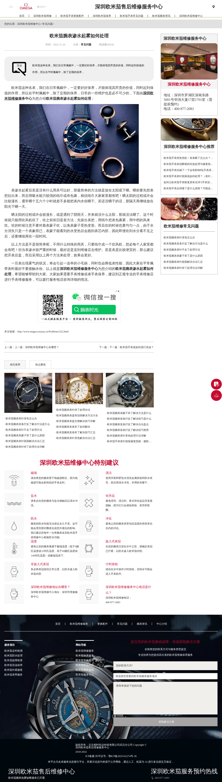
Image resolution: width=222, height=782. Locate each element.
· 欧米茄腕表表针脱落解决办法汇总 (24, 441)
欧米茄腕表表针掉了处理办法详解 (183, 267)
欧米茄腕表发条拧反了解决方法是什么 (186, 243)
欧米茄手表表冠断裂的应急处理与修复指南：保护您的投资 (189, 164)
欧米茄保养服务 (85, 655)
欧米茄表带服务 (13, 674)
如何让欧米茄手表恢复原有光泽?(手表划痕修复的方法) (189, 182)
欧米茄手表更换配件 (72, 16)
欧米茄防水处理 (13, 655)
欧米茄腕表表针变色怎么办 (179, 237)
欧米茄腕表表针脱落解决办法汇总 (183, 261)
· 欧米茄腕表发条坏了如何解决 (72, 426)
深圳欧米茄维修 (42, 16)
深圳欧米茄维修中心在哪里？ (42, 347)
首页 (21, 16)
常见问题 (47, 24)
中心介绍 (162, 624)
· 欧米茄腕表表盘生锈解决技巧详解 (75, 421)
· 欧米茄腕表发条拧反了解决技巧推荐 (127, 430)
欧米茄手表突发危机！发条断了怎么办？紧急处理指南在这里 (189, 157)
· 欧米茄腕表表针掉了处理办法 (72, 409)
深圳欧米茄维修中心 (191, 16)
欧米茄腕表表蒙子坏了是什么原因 (183, 255)
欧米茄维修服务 (79, 624)
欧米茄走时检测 (13, 650)
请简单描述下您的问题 (165, 698)
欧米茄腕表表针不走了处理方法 (182, 249)
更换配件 (102, 624)
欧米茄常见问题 (85, 665)
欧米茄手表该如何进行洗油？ (137, 347)
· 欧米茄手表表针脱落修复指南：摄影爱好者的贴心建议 (129, 441)
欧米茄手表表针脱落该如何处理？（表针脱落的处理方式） (189, 176)
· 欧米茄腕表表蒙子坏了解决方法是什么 (128, 413)
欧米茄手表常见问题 (131, 16)
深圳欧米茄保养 (102, 16)
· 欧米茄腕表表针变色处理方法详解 (126, 435)
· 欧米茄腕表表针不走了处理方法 (23, 429)
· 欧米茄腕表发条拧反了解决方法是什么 (27, 424)
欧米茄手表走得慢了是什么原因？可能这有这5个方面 (189, 188)
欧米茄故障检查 (13, 660)
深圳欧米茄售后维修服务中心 (92, 747)
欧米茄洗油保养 (13, 665)
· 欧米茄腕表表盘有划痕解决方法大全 (76, 415)
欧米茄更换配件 (85, 660)
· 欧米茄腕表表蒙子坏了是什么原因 (24, 435)
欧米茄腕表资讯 (161, 16)
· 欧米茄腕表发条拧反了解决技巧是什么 (128, 418)
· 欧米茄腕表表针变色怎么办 (20, 418)
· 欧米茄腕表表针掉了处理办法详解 (24, 446)
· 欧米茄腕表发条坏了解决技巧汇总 (75, 432)
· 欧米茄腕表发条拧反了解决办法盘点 (127, 424)
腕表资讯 (142, 624)
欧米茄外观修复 (13, 670)
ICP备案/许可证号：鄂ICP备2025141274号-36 (111, 756)
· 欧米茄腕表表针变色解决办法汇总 (75, 438)
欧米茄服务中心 (85, 674)
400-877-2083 (113, 602)
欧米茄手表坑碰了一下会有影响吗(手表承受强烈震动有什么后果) (189, 170)
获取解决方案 (166, 721)
